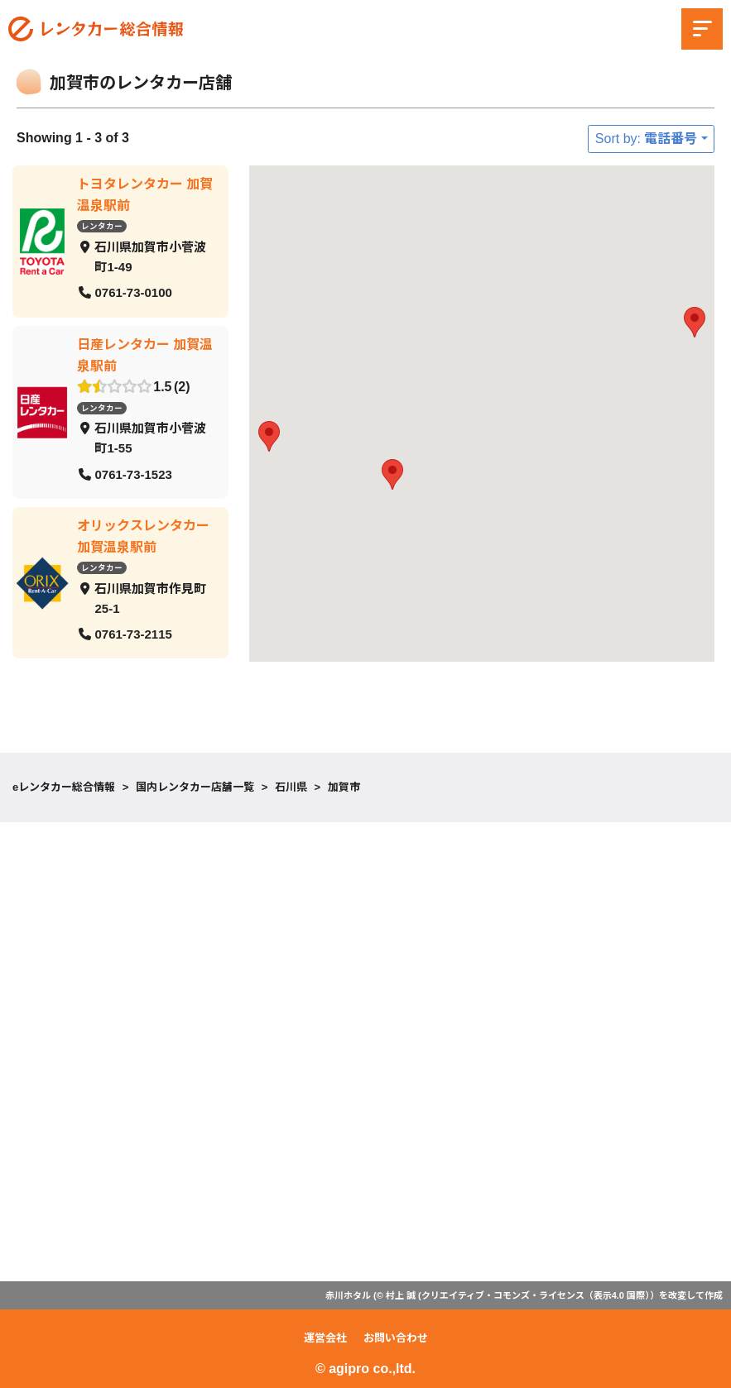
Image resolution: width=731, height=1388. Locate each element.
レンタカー (102, 226)
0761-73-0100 (132, 292)
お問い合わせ (395, 1338)
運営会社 (325, 1338)
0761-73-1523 (132, 474)
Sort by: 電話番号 (646, 139)
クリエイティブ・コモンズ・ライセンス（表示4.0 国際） (535, 1295)
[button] (269, 436)
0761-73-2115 (132, 633)
